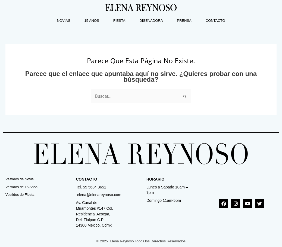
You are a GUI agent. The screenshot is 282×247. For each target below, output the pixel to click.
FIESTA (119, 21)
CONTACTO (215, 21)
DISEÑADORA (151, 21)
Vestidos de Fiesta (19, 195)
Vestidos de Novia (19, 179)
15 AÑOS (91, 21)
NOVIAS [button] (63, 21)
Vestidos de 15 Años (21, 187)
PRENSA (184, 21)
